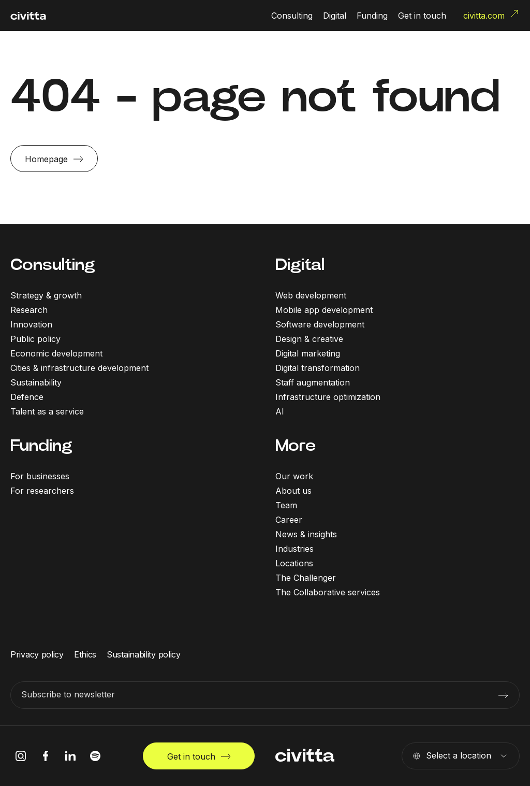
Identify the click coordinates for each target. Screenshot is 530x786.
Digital (300, 264)
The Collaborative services (327, 592)
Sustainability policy (144, 654)
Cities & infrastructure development (79, 368)
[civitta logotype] (28, 16)
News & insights (306, 534)
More (295, 445)
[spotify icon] (95, 756)
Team (286, 505)
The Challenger (305, 578)
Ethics (85, 654)
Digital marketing (307, 353)
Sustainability (36, 382)
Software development (319, 324)
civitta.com (491, 14)
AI (279, 411)
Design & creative (309, 339)
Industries (294, 549)
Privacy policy (37, 654)
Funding (41, 445)
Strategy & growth (46, 295)
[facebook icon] (45, 756)
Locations (294, 563)
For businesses (39, 476)
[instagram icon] (20, 756)
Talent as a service (47, 411)
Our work (294, 476)
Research (29, 310)
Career (288, 520)
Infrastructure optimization (327, 397)
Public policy (35, 339)
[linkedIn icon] (70, 756)
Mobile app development (324, 310)
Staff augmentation (312, 382)
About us (293, 490)
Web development (310, 295)
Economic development (56, 353)
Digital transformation (317, 368)
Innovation (31, 324)
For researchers (42, 490)
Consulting (52, 264)
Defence (26, 397)
